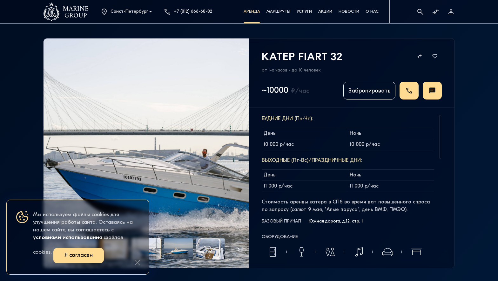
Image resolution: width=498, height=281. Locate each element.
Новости (349, 12)
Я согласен (78, 255)
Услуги (304, 12)
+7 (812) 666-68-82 (188, 12)
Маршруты (278, 12)
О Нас (372, 12)
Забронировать (369, 91)
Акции (325, 12)
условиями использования (67, 237)
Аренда (252, 12)
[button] (238, 249)
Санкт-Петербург (124, 12)
